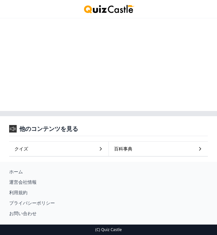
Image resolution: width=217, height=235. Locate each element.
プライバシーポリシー (32, 203)
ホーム (16, 171)
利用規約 (18, 192)
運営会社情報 (23, 182)
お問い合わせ (23, 213)
